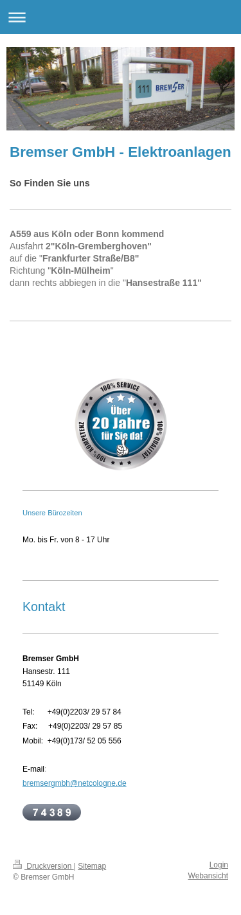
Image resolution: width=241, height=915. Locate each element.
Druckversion (43, 866)
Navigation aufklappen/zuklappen (120, 17)
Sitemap (92, 866)
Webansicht (208, 875)
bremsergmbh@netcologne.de (74, 783)
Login (219, 864)
